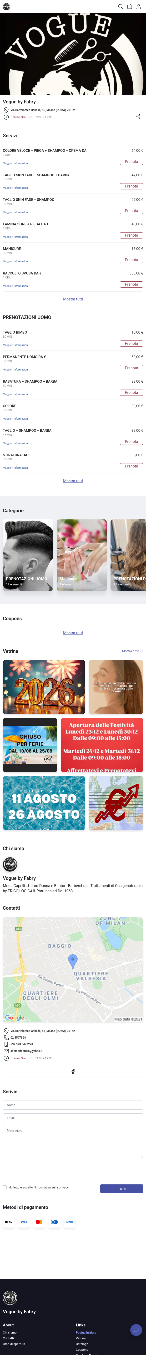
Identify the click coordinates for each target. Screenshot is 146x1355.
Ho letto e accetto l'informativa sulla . (39, 1187)
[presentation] (39, 1171)
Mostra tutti (73, 299)
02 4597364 (18, 1037)
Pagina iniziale (86, 1332)
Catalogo (82, 1344)
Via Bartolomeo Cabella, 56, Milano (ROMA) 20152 (42, 110)
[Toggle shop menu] (15, 6)
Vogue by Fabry (19, 1311)
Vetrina (81, 1338)
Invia (122, 1188)
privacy (63, 1187)
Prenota (131, 161)
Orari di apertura (14, 1344)
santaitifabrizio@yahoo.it (26, 1051)
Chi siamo (10, 1332)
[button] (138, 118)
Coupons (82, 1349)
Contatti (8, 1338)
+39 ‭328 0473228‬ (21, 1044)
